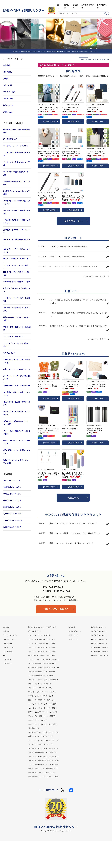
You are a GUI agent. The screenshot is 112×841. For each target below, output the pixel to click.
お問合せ (6, 631)
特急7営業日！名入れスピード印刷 (95, 59)
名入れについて (8, 647)
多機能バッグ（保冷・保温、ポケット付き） (16, 361)
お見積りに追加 (49, 121)
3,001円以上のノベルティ (13, 527)
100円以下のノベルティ (12, 487)
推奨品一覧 (73, 497)
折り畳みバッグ (9, 353)
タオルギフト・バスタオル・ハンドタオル (16, 413)
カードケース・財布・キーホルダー (16, 386)
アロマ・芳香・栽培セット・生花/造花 (17, 328)
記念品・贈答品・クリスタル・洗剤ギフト (16, 442)
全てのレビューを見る (96, 339)
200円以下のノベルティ (12, 494)
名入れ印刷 (7, 85)
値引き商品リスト (75, 631)
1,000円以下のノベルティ (13, 514)
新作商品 (6, 65)
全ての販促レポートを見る (94, 276)
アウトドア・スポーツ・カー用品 (15, 265)
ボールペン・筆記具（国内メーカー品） (16, 173)
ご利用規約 (7, 659)
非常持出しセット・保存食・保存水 (16, 282)
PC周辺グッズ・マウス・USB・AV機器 (16, 192)
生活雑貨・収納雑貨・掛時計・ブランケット (16, 221)
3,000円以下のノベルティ (13, 520)
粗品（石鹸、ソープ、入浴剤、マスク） (16, 451)
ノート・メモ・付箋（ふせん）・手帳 (16, 163)
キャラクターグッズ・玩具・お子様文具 (16, 299)
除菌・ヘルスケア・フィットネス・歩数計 (16, 318)
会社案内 (6, 627)
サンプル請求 (8, 651)
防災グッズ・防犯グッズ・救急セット (16, 289)
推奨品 (5, 79)
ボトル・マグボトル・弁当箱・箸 (15, 259)
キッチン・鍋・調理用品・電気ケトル (16, 240)
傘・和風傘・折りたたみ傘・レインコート (16, 393)
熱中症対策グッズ (10, 139)
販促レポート (8, 105)
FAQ (4, 655)
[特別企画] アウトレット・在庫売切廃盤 (16, 131)
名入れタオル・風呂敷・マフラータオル (16, 403)
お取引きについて (9, 639)
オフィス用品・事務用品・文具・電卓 (16, 154)
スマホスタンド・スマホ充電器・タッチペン (16, 202)
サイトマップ (8, 663)
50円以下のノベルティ (11, 480)
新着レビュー (8, 112)
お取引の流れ (8, 643)
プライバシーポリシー (11, 635)
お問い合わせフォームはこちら (56, 609)
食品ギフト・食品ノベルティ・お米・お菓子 (15, 422)
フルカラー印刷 (9, 92)
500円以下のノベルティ (12, 507)
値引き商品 (7, 72)
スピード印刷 (8, 99)
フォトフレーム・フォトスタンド (15, 146)
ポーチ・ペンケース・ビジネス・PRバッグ (16, 377)
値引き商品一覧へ (73, 221)
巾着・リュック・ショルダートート (16, 369)
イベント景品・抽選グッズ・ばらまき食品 (16, 432)
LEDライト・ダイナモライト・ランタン (16, 273)
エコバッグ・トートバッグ (13, 337)
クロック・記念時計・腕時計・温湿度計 (16, 211)
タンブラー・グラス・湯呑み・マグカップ (16, 250)
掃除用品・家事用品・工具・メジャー (16, 231)
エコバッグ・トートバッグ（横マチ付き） (16, 344)
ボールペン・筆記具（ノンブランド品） (16, 182)
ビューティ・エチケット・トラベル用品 (16, 309)
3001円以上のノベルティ (99, 655)
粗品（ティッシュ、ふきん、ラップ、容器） (15, 461)
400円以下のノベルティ (12, 500)
